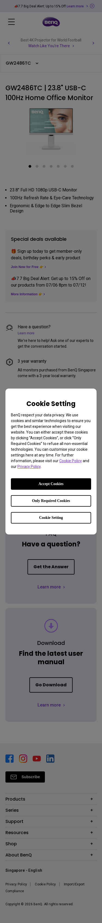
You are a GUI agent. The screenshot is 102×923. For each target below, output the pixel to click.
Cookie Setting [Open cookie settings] (51, 518)
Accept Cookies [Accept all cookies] (50, 484)
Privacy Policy (29, 466)
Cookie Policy (70, 461)
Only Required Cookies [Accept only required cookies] (51, 501)
